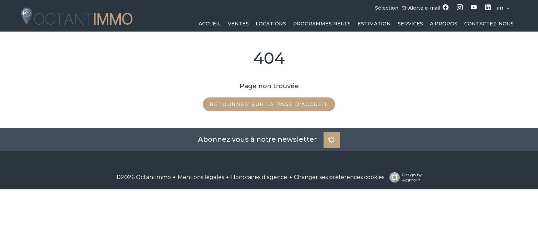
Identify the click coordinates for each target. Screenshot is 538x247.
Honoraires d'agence (259, 177)
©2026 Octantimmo (143, 177)
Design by (404, 177)
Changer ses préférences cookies (339, 177)
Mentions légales (201, 177)
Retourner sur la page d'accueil (269, 104)
